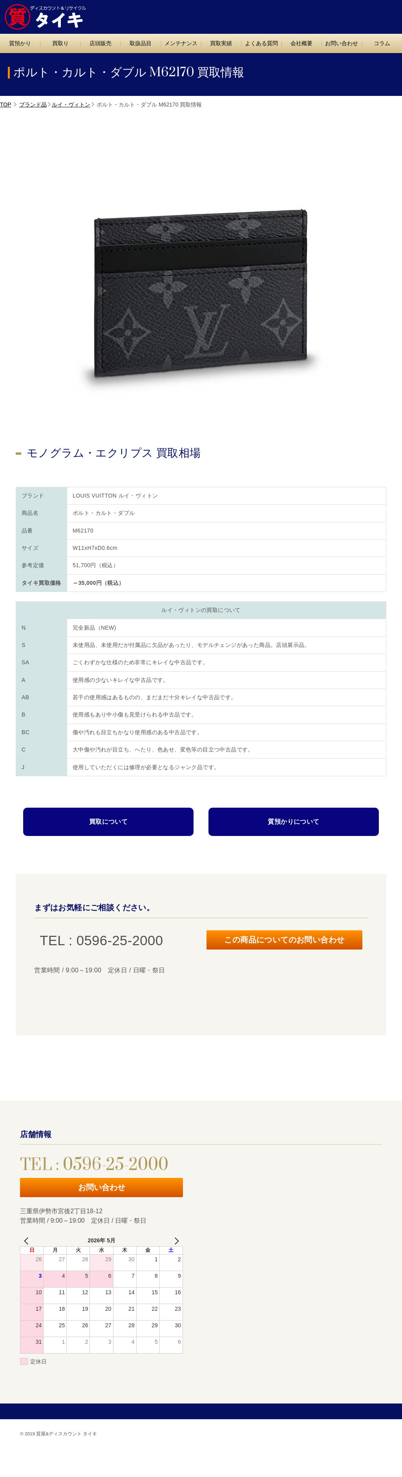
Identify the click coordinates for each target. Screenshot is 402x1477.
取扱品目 (141, 43)
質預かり (20, 43)
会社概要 (301, 43)
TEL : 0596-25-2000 (303, 14)
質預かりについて (293, 821)
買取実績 (221, 43)
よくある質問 (261, 43)
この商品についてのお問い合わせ (284, 941)
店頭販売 (100, 43)
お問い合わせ (369, 14)
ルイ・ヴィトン (71, 104)
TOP (5, 104)
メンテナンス (180, 43)
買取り (60, 43)
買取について (108, 821)
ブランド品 (33, 104)
